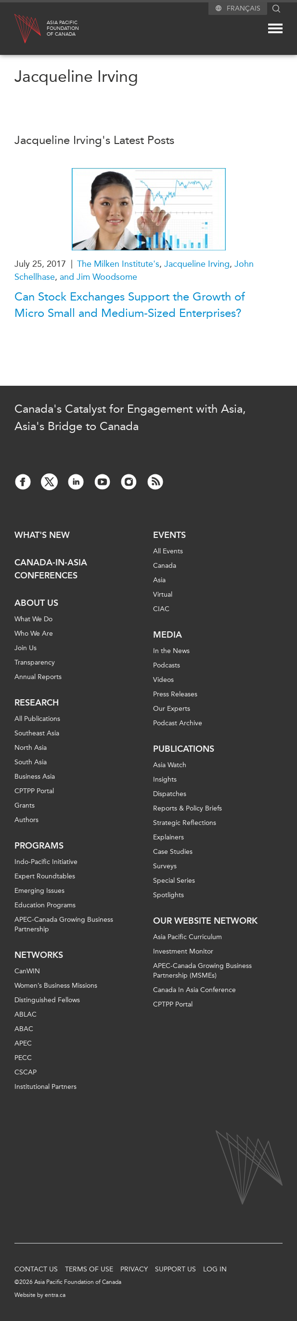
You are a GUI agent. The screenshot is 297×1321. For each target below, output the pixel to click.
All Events (168, 551)
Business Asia (34, 776)
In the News (171, 651)
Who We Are (33, 633)
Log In (215, 1269)
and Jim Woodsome (98, 277)
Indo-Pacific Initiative (45, 862)
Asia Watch (169, 765)
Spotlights (168, 895)
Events (169, 535)
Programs (39, 845)
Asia (159, 580)
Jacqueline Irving (197, 264)
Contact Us (36, 1269)
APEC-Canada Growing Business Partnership (63, 924)
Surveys (165, 866)
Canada (164, 566)
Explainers (168, 837)
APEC (23, 1043)
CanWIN (27, 971)
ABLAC (25, 1014)
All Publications (37, 719)
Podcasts (166, 665)
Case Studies (173, 852)
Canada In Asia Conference (194, 990)
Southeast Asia (36, 733)
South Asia (30, 762)
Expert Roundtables (44, 876)
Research (36, 702)
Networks (38, 955)
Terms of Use (89, 1269)
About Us (36, 603)
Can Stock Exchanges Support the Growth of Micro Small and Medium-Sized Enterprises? (129, 305)
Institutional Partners (45, 1087)
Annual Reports (38, 677)
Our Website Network (205, 921)
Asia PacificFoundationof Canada (63, 28)
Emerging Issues (39, 891)
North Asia (30, 748)
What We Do (33, 619)
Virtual (162, 594)
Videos (163, 680)
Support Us (175, 1269)
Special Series (174, 880)
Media (167, 634)
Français (243, 8)
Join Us (25, 648)
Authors (26, 820)
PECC (23, 1058)
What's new (42, 535)
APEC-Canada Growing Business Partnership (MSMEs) (202, 971)
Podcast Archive (177, 723)
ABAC (23, 1029)
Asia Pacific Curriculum (187, 937)
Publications (183, 749)
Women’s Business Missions (55, 985)
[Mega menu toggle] (275, 28)
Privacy (134, 1269)
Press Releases (175, 694)
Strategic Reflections (184, 823)
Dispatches (169, 794)
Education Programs (45, 905)
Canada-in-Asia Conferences (50, 569)
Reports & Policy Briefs (187, 808)
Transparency (34, 662)
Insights (165, 779)
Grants (24, 805)
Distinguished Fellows (47, 1000)
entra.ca (55, 1295)
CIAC (161, 609)
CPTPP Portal (34, 791)
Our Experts (171, 709)
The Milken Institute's (118, 264)
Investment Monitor (183, 951)
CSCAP (25, 1072)
